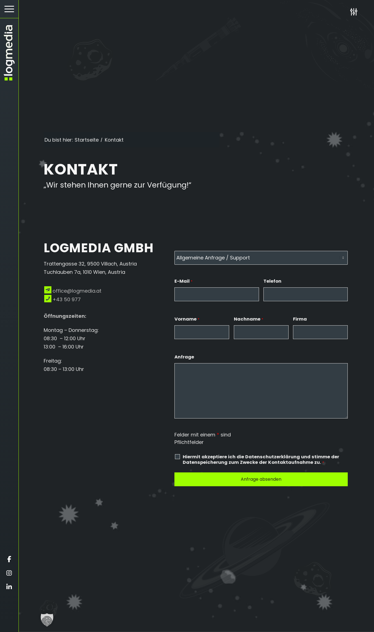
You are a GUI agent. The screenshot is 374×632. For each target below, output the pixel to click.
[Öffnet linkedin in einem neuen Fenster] (9, 587)
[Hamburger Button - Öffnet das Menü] (9, 9)
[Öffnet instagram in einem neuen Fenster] (9, 573)
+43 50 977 (67, 299)
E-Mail (183, 281)
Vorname (186, 319)
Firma (300, 319)
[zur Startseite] (9, 52)
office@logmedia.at (77, 290)
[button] (47, 620)
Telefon (272, 281)
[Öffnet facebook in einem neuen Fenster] (9, 559)
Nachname (248, 319)
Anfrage (184, 357)
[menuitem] (9, 9)
